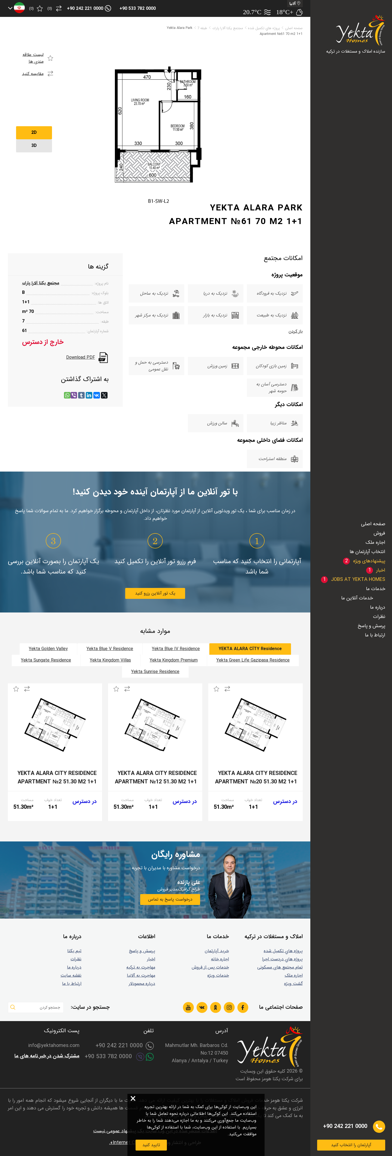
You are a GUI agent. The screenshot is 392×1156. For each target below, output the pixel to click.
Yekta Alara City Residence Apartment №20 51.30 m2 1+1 (256, 777)
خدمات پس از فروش (210, 967)
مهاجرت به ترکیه (140, 967)
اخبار (151, 959)
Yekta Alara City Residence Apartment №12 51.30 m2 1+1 (156, 777)
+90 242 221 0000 (85, 8)
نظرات (379, 616)
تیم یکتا (74, 950)
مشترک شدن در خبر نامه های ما (46, 1056)
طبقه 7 (202, 28)
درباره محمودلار (142, 983)
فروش (379, 533)
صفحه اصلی (373, 524)
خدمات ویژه (218, 975)
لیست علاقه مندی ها (33, 58)
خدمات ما (375, 589)
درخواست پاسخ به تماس (170, 899)
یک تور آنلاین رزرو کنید (155, 593)
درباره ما (377, 607)
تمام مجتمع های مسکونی (280, 967)
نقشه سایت (70, 975)
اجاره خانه (220, 959)
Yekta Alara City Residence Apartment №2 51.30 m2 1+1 (57, 777)
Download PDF (80, 357)
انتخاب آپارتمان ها (367, 552)
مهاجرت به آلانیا (141, 975)
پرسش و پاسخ (371, 626)
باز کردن (296, 331)
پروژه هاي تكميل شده (264, 28)
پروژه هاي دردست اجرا (282, 959)
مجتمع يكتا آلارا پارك (227, 28)
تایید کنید (151, 1145)
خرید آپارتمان (217, 950)
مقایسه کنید (33, 73)
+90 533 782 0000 (138, 8)
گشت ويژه (293, 983)
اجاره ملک (375, 542)
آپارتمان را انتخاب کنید (351, 1145)
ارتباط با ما (375, 635)
